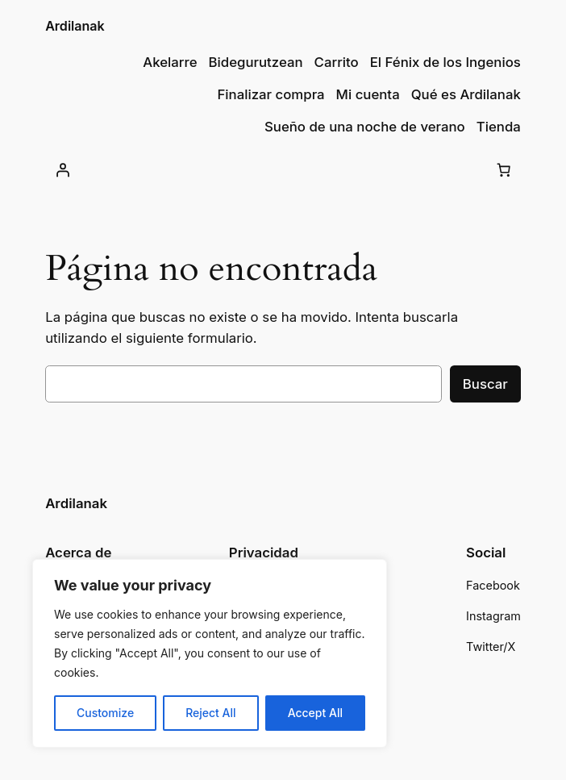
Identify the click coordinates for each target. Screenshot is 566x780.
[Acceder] (62, 169)
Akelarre (170, 62)
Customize (105, 713)
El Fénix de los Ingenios (445, 62)
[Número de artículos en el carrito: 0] (504, 169)
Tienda (499, 127)
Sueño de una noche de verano (364, 127)
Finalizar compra (270, 94)
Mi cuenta (368, 94)
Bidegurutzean (256, 62)
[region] (209, 653)
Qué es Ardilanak (466, 94)
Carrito (336, 62)
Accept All (315, 713)
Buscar (485, 384)
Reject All (210, 713)
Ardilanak (75, 26)
